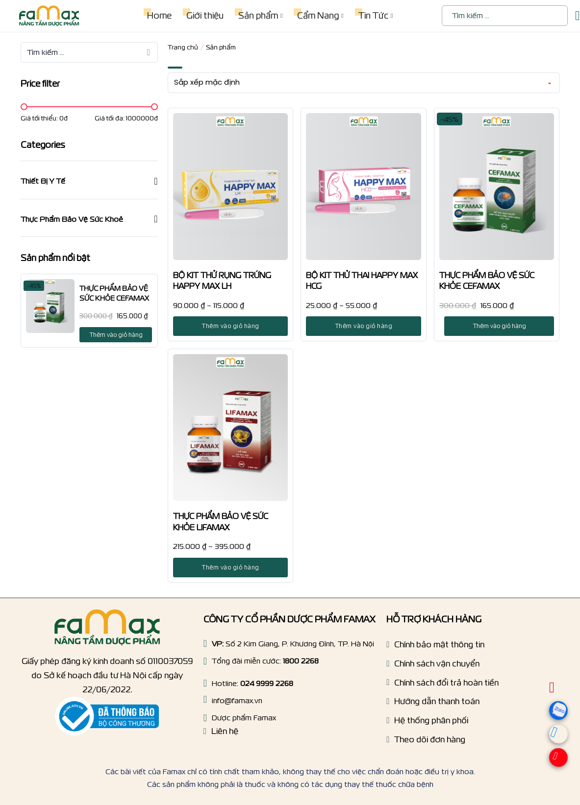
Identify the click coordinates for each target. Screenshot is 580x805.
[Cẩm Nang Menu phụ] (342, 16)
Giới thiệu (205, 15)
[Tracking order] (425, 742)
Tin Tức (373, 15)
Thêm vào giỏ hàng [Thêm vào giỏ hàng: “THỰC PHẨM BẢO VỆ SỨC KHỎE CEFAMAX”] (116, 334)
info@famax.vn (237, 700)
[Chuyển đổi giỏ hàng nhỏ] (577, 16)
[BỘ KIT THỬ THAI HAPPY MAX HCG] (363, 186)
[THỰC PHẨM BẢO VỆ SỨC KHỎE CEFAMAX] (50, 306)
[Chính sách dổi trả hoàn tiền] (442, 685)
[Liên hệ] (220, 733)
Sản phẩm (258, 15)
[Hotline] (205, 661)
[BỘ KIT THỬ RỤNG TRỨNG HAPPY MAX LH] (230, 186)
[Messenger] (554, 736)
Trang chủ (183, 47)
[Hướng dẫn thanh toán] (432, 703)
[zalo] (560, 722)
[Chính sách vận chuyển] (432, 666)
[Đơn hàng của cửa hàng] (364, 82)
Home (159, 15)
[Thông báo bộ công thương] (107, 716)
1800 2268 (301, 661)
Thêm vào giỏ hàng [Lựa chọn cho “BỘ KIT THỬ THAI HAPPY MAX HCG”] (364, 326)
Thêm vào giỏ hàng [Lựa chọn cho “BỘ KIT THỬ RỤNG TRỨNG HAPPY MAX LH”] (230, 326)
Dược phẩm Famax (244, 717)
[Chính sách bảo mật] (435, 647)
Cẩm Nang (318, 15)
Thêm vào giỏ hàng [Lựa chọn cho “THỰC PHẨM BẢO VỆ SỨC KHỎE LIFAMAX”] (230, 567)
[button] (89, 181)
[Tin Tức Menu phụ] (392, 16)
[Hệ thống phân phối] (427, 723)
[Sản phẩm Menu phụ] (281, 16)
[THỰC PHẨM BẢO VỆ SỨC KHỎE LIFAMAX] (230, 427)
